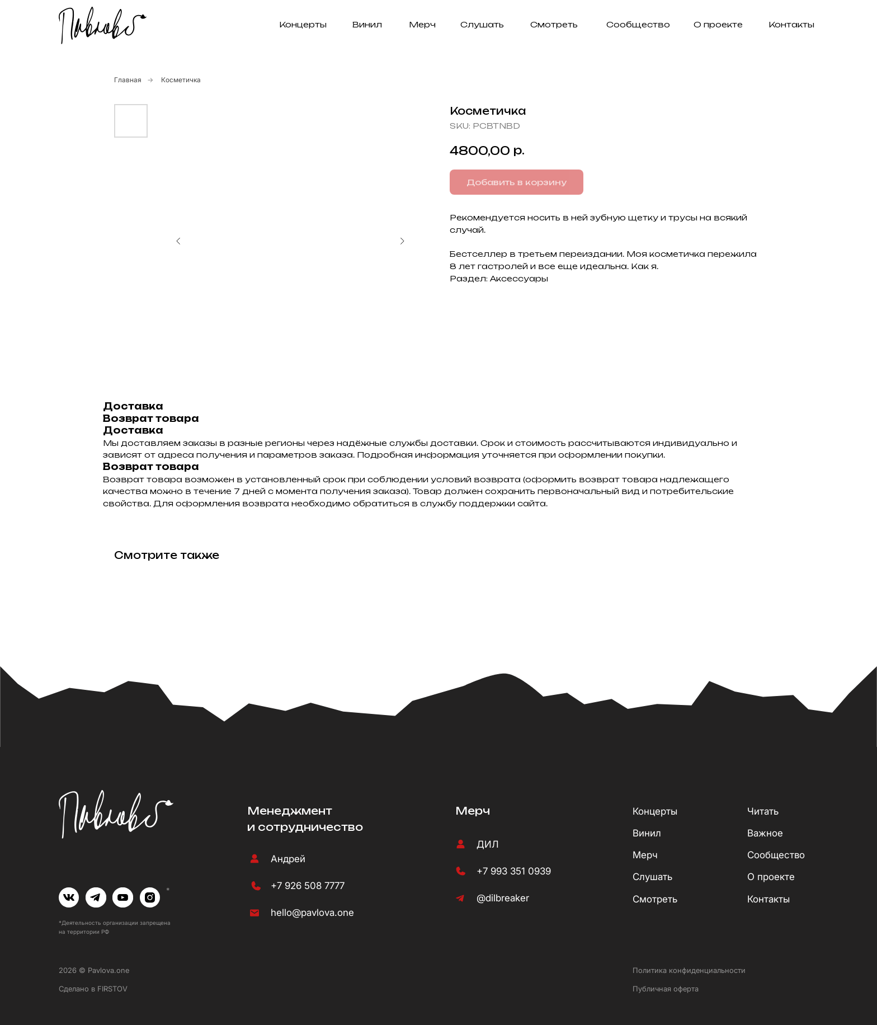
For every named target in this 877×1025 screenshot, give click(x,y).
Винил (367, 25)
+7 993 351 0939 (514, 871)
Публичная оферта (666, 988)
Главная (128, 80)
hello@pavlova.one (312, 912)
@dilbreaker (503, 898)
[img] (69, 897)
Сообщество (638, 25)
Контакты (791, 25)
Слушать (482, 25)
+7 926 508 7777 (308, 885)
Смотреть (554, 25)
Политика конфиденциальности (689, 970)
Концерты (303, 25)
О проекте (718, 25)
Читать (763, 811)
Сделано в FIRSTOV (93, 988)
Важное (765, 833)
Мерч (422, 25)
